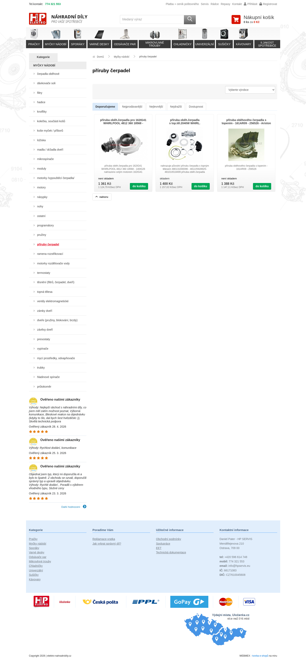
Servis (205, 4)
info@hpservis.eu (235, 565)
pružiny (41, 234)
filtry (39, 92)
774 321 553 (53, 4)
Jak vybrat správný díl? (106, 543)
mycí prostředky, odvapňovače (56, 358)
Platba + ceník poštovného (182, 4)
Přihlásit (250, 4)
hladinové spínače (48, 377)
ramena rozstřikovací (50, 253)
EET (159, 548)
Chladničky (36, 565)
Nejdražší (176, 106)
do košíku (138, 186)
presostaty (43, 339)
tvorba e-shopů (260, 655)
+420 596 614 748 (233, 557)
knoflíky (41, 111)
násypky (42, 197)
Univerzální (36, 570)
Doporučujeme (105, 106)
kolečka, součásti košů (51, 121)
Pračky (33, 539)
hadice (41, 102)
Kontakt (237, 4)
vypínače (42, 348)
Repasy (225, 4)
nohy (40, 206)
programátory (45, 225)
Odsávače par (37, 557)
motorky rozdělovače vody (53, 263)
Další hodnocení (73, 506)
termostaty (43, 272)
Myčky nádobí (37, 543)
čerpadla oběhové (48, 73)
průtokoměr (44, 386)
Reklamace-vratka (103, 539)
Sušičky (34, 574)
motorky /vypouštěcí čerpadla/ (55, 178)
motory (41, 187)
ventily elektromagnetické (52, 301)
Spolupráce (163, 543)
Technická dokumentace (171, 552)
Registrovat (268, 4)
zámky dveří (44, 310)
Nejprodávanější (132, 106)
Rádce (215, 4)
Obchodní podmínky (168, 539)
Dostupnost (196, 106)
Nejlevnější (156, 106)
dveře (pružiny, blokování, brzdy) (57, 320)
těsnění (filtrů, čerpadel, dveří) (55, 282)
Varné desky (36, 552)
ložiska (41, 140)
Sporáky (34, 548)
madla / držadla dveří (50, 149)
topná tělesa (44, 291)
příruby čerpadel (48, 244)
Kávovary (35, 579)
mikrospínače (45, 159)
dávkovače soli (46, 83)
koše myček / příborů (50, 130)
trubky (41, 367)
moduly (41, 168)
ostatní (41, 216)
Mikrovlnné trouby (40, 561)
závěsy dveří (45, 329)
